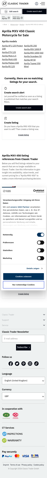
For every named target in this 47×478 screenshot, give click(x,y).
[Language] (23, 380)
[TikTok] (36, 363)
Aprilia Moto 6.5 (9, 56)
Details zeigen (33, 268)
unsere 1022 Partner (20, 207)
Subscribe (23, 347)
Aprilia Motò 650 (9, 59)
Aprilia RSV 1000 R (32, 49)
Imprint (6, 465)
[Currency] (23, 396)
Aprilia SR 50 (30, 60)
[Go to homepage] (15, 3)
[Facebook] (11, 363)
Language (7, 373)
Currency (7, 389)
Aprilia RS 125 (8, 66)
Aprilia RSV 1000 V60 (33, 53)
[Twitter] (17, 363)
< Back (5, 24)
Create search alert (34, 11)
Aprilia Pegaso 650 (10, 63)
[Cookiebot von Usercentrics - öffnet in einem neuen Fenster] (33, 191)
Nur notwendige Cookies (23, 285)
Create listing (23, 135)
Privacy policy (27, 465)
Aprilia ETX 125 (9, 52)
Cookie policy (39, 465)
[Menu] (36, 3)
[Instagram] (30, 363)
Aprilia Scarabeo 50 (33, 56)
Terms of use (15, 465)
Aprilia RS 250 (30, 45)
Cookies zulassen (23, 276)
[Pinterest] (23, 363)
